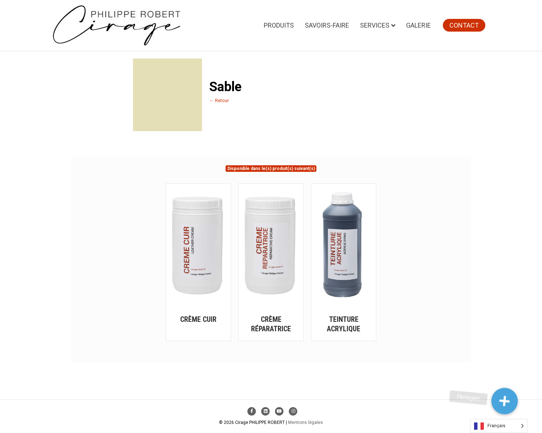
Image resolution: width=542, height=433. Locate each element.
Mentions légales (305, 422)
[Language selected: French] (498, 426)
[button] (504, 401)
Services (374, 25)
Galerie (418, 25)
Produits (279, 25)
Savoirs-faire (327, 25)
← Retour (219, 100)
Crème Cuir (198, 319)
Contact (464, 25)
